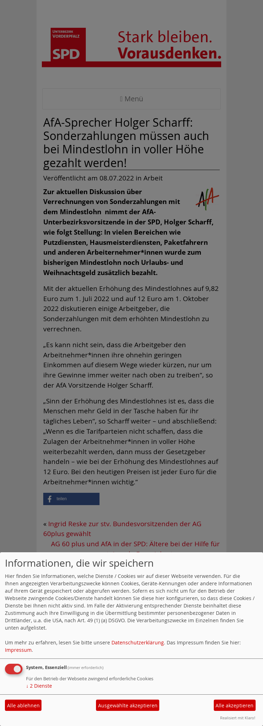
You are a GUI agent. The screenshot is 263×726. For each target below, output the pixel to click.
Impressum (18, 650)
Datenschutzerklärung (137, 642)
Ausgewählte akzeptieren (128, 705)
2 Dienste (39, 685)
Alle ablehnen (23, 705)
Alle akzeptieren (235, 705)
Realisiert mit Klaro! (237, 717)
